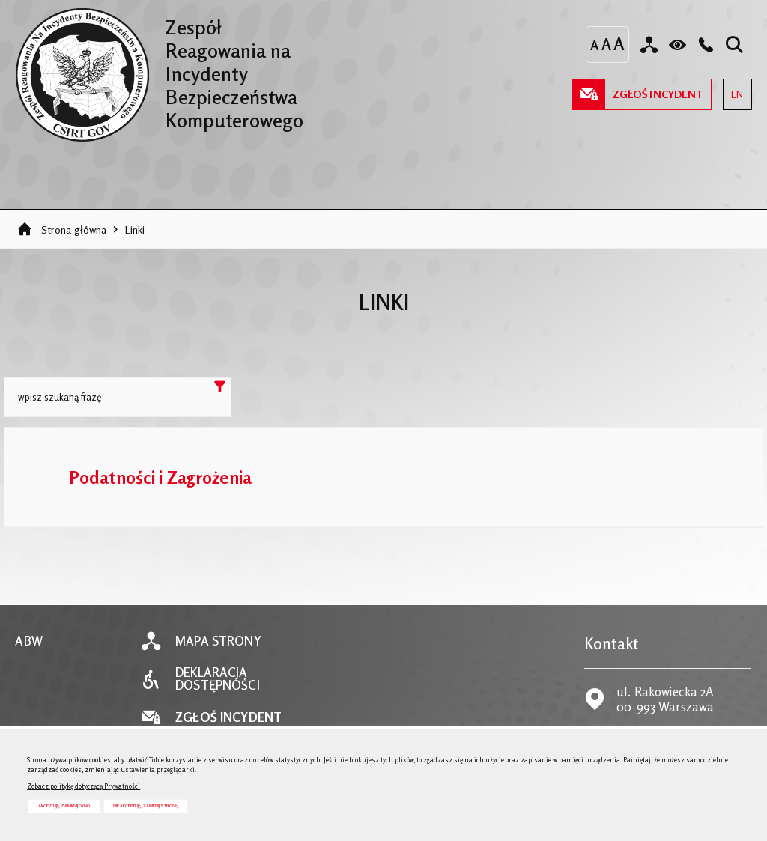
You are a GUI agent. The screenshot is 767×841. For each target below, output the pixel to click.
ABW (28, 641)
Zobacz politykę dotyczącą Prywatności (83, 786)
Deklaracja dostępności (217, 679)
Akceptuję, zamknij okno (64, 805)
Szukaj (219, 389)
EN (733, 89)
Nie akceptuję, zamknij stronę (145, 805)
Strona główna (74, 229)
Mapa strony (218, 641)
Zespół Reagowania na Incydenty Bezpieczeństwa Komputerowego (159, 69)
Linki (135, 229)
